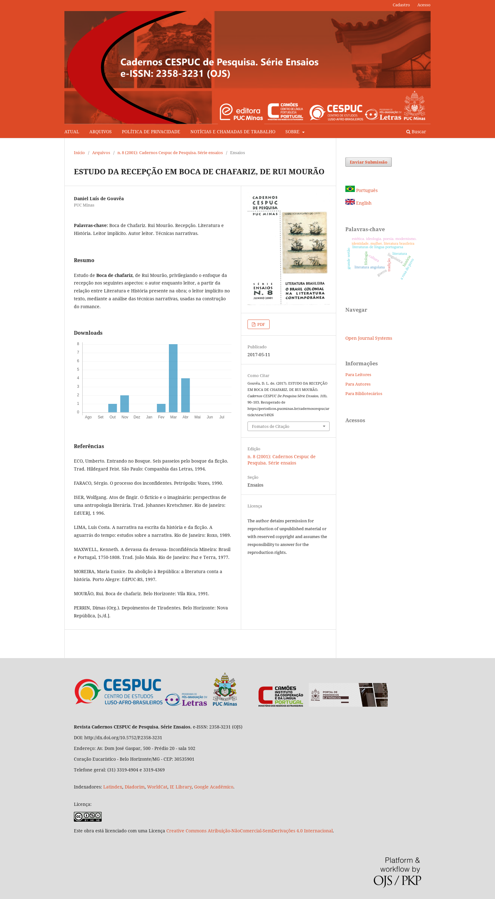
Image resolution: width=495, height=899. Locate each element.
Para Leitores (358, 374)
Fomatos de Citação (270, 426)
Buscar (416, 132)
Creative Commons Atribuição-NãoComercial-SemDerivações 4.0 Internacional (249, 831)
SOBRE (293, 132)
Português (361, 190)
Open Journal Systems (368, 338)
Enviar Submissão (368, 162)
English (358, 203)
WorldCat (157, 787)
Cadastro (401, 5)
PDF (260, 324)
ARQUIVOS (100, 132)
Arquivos (101, 152)
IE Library (181, 787)
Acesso (424, 5)
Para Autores (358, 384)
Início (79, 152)
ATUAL (71, 132)
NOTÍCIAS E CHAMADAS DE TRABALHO (232, 132)
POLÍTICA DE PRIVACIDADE (151, 132)
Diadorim (135, 787)
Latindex (112, 787)
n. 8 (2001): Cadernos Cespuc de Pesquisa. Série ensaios (170, 152)
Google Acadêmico (213, 787)
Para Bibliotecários (363, 393)
